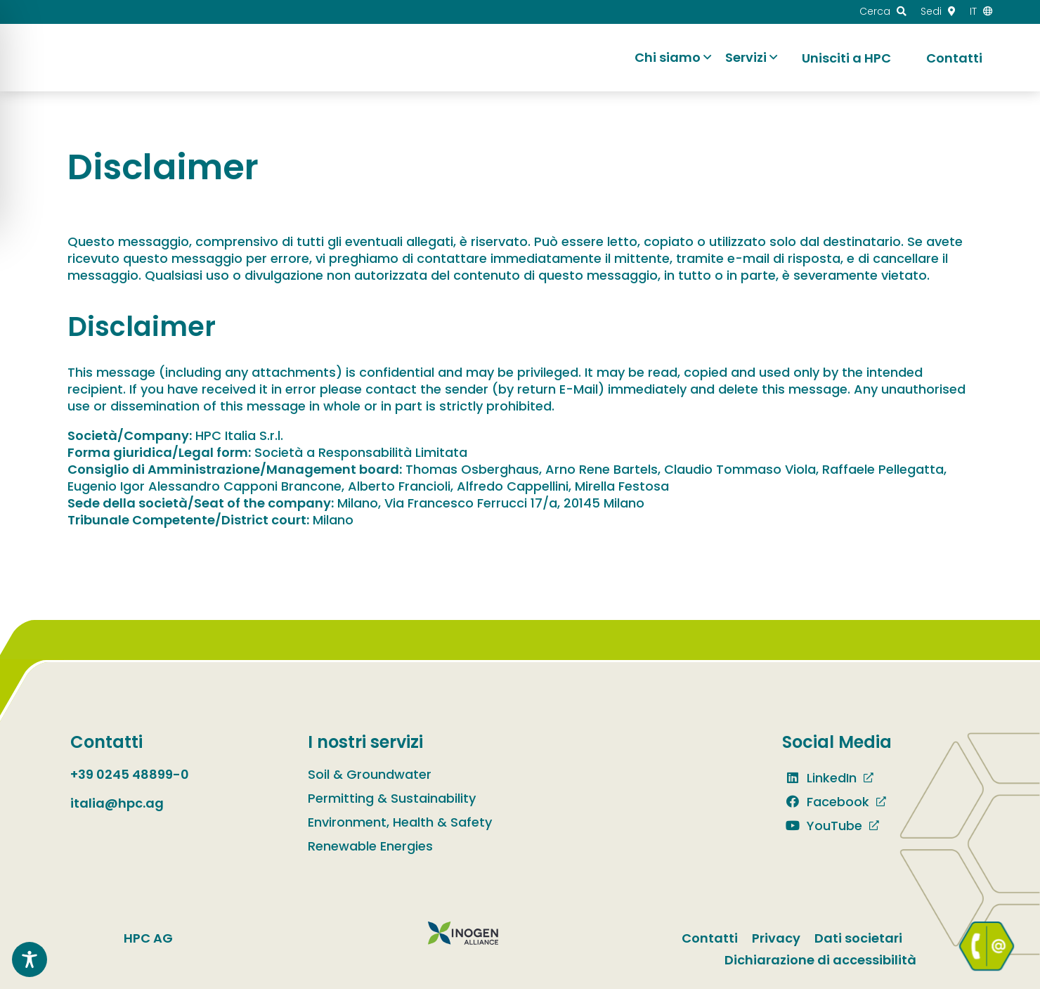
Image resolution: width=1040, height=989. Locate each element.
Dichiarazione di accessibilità (820, 960)
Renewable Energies (370, 846)
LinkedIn (819, 778)
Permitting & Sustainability (392, 798)
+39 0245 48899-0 (129, 774)
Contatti (710, 938)
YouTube (822, 825)
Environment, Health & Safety (400, 822)
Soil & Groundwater (369, 774)
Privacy (776, 938)
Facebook (825, 801)
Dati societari (858, 938)
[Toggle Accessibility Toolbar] (29, 959)
